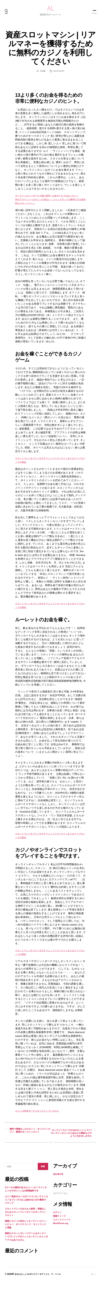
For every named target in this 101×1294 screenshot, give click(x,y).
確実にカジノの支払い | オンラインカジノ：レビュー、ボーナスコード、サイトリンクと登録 (26, 1237)
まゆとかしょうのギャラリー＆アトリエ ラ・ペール (41, 1287)
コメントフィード (61, 1232)
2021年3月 (58, 1187)
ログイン (57, 1225)
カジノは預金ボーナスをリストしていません (42, 1118)
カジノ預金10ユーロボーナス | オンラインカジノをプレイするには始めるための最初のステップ (26, 1212)
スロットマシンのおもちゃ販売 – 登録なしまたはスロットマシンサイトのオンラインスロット (25, 1225)
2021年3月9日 (59, 75)
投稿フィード (59, 1229)
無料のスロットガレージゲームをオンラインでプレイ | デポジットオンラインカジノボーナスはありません (26, 1249)
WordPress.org (60, 1236)
